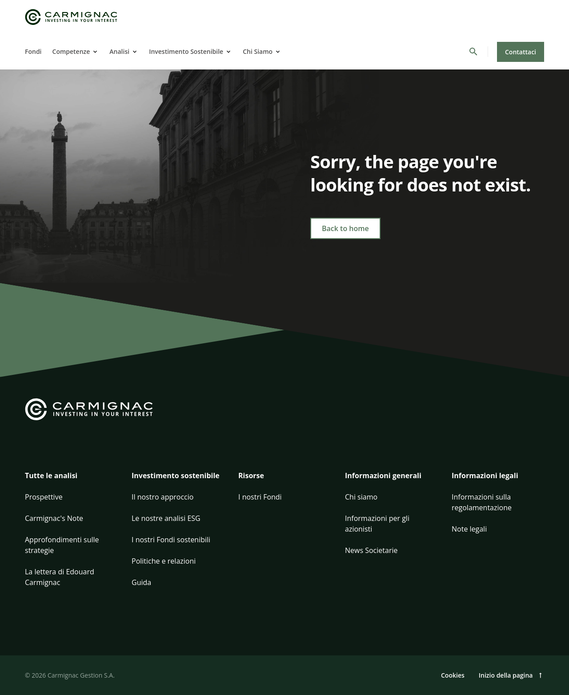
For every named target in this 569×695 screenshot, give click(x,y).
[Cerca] (473, 51)
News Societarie (371, 550)
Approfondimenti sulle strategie (62, 545)
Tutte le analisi (51, 475)
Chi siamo (361, 497)
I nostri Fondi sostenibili (171, 540)
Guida (141, 582)
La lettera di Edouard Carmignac (59, 577)
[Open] (94, 51)
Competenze (71, 51)
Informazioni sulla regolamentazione (482, 502)
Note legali (469, 529)
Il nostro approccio (162, 497)
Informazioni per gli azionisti (377, 523)
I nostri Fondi (260, 497)
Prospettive (44, 497)
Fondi (33, 51)
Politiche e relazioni (164, 561)
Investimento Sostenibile (186, 51)
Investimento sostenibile (176, 475)
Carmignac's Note (54, 518)
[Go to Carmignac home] (71, 17)
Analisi (119, 51)
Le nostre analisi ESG (166, 518)
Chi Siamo (257, 51)
